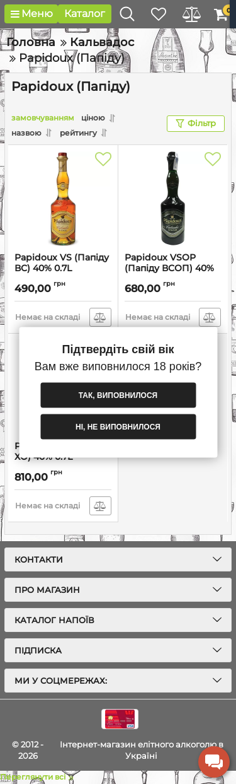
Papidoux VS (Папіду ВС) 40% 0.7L (61, 263)
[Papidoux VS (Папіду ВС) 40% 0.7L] (62, 198)
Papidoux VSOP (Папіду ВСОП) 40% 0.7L (169, 268)
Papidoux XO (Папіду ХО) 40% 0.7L (62, 451)
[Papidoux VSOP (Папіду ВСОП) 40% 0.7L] (173, 198)
